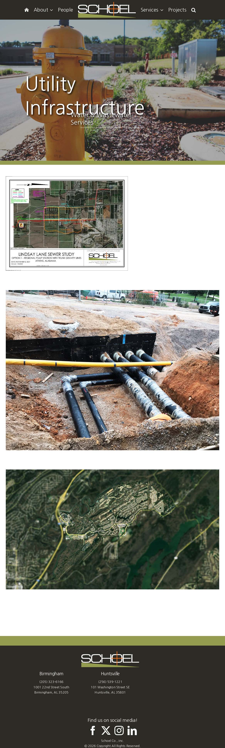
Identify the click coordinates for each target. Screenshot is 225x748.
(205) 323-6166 (51, 681)
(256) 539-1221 (110, 681)
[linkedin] (132, 730)
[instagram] (119, 730)
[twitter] (106, 730)
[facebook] (92, 730)
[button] (193, 10)
